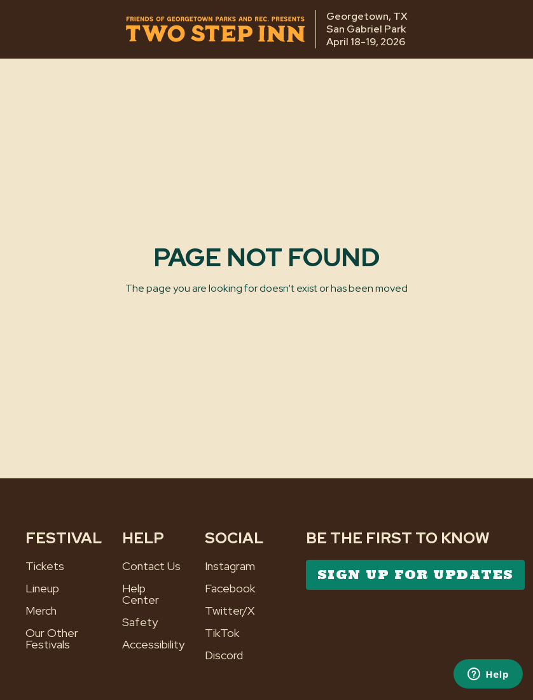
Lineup (42, 588)
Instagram (230, 566)
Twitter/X (230, 611)
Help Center (140, 594)
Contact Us (151, 566)
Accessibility (153, 644)
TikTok (222, 633)
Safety (140, 622)
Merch (41, 611)
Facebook (230, 588)
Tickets (44, 566)
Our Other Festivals (51, 638)
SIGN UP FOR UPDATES (415, 574)
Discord (224, 655)
